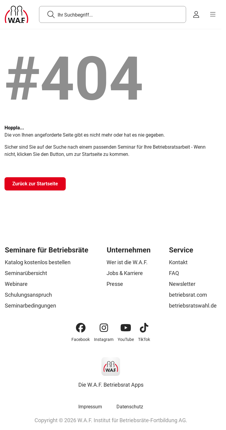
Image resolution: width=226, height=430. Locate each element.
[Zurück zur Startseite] (35, 183)
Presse (115, 284)
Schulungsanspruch (28, 295)
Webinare (16, 284)
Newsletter (182, 284)
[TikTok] (144, 328)
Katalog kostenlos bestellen (38, 262)
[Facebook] (81, 328)
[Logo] (16, 14)
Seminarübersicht (26, 273)
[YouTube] (126, 328)
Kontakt (178, 262)
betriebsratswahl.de (193, 305)
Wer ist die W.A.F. (127, 262)
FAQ (174, 273)
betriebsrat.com (188, 295)
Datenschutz (129, 407)
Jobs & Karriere (125, 273)
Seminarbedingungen (30, 305)
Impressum (90, 407)
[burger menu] (213, 14)
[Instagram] (104, 328)
